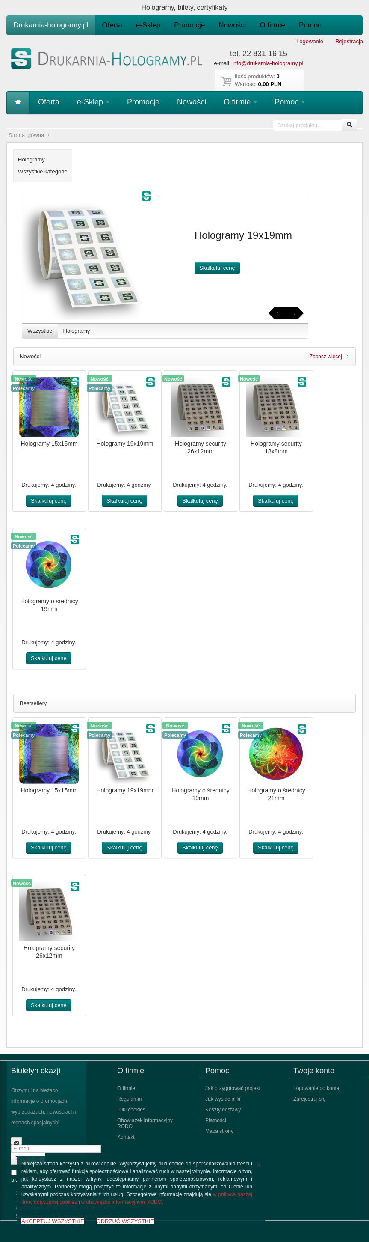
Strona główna (26, 135)
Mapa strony (219, 1131)
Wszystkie (40, 331)
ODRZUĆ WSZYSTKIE (125, 1221)
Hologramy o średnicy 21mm (276, 794)
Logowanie (309, 41)
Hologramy (76, 331)
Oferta (112, 25)
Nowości (232, 25)
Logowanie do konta (316, 1088)
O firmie (272, 25)
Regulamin (129, 1099)
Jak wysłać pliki (222, 1099)
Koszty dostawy (223, 1110)
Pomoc (310, 25)
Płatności (215, 1120)
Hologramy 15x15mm (49, 443)
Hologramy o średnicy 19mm (49, 605)
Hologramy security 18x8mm (276, 447)
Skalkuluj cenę (217, 268)
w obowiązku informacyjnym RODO (121, 1202)
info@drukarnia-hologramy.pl (267, 63)
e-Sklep (148, 25)
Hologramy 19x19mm (124, 443)
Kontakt (126, 1137)
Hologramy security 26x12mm (200, 447)
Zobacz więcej (329, 357)
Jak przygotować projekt (232, 1088)
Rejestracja (349, 41)
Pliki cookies (131, 1110)
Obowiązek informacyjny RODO (145, 1123)
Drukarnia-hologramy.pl (50, 25)
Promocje (189, 25)
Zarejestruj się (309, 1099)
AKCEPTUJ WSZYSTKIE (52, 1221)
